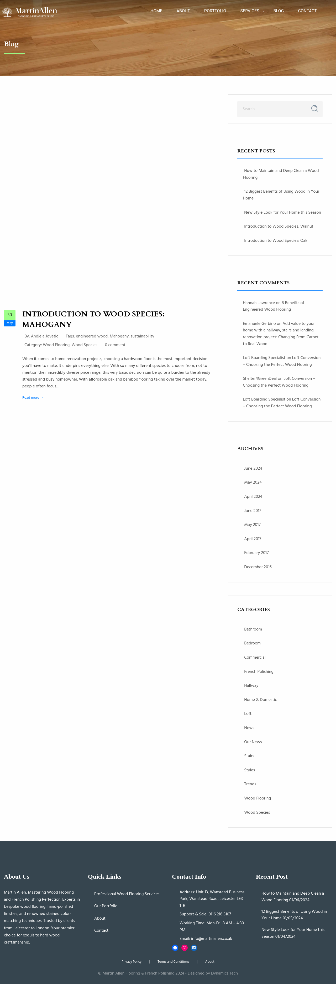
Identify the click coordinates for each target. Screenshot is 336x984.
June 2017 (252, 511)
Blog (278, 10)
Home (156, 10)
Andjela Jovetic (44, 336)
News (249, 728)
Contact (307, 10)
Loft (247, 713)
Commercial (254, 657)
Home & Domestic (260, 699)
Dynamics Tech (224, 973)
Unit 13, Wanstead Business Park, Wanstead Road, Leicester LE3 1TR (212, 899)
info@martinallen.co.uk (211, 938)
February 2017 (256, 553)
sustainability (142, 336)
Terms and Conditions (173, 962)
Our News (253, 742)
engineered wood (92, 336)
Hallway (251, 685)
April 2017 (252, 539)
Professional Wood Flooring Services (127, 894)
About (183, 10)
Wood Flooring (56, 345)
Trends (250, 784)
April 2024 (253, 496)
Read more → (33, 398)
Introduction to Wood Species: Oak (275, 240)
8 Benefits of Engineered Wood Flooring (273, 306)
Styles (249, 770)
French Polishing (259, 671)
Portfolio (215, 10)
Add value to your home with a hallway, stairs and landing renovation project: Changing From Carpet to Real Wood (280, 333)
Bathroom (253, 629)
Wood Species (84, 345)
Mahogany (119, 336)
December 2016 (258, 567)
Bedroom (252, 643)
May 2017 (252, 524)
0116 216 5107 (219, 914)
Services (249, 10)
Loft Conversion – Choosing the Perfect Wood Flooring (282, 361)
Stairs (249, 756)
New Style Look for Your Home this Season (282, 212)
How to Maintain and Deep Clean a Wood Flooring (281, 174)
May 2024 (253, 482)
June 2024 (253, 468)
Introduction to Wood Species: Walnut (278, 226)
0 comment (115, 345)
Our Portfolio (106, 906)
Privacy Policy (131, 962)
